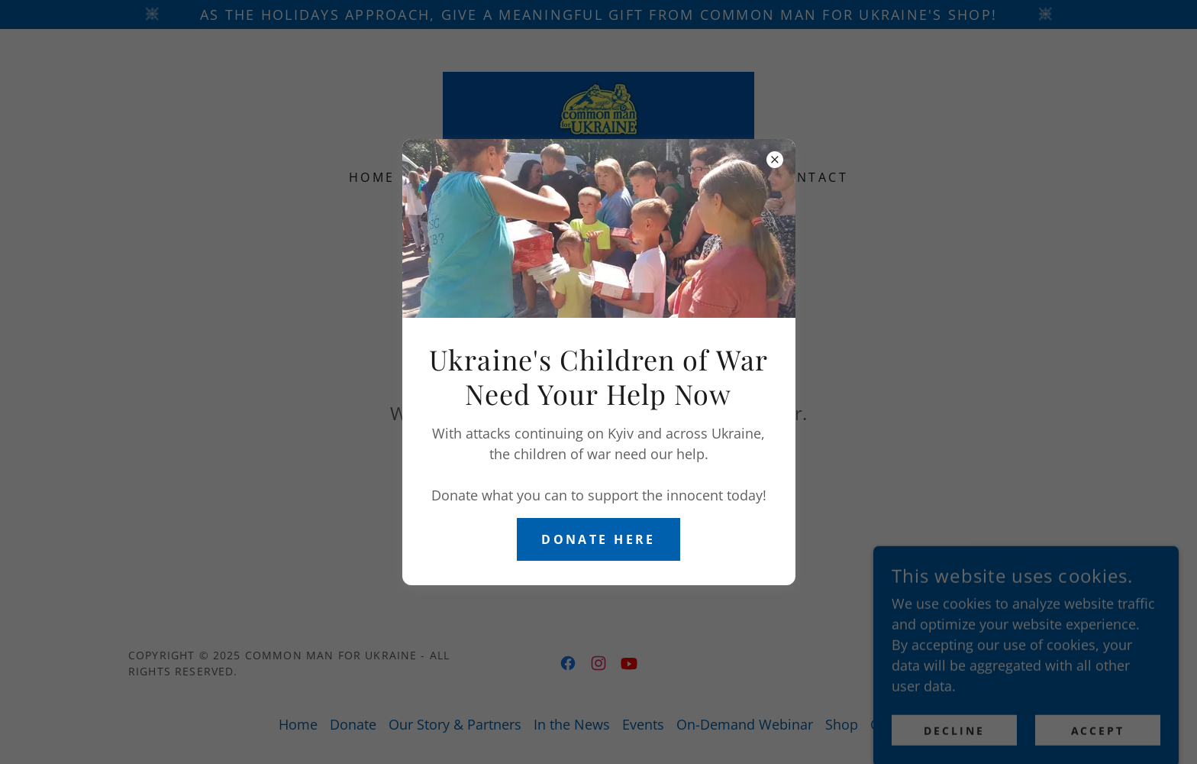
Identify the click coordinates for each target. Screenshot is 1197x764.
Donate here (598, 539)
